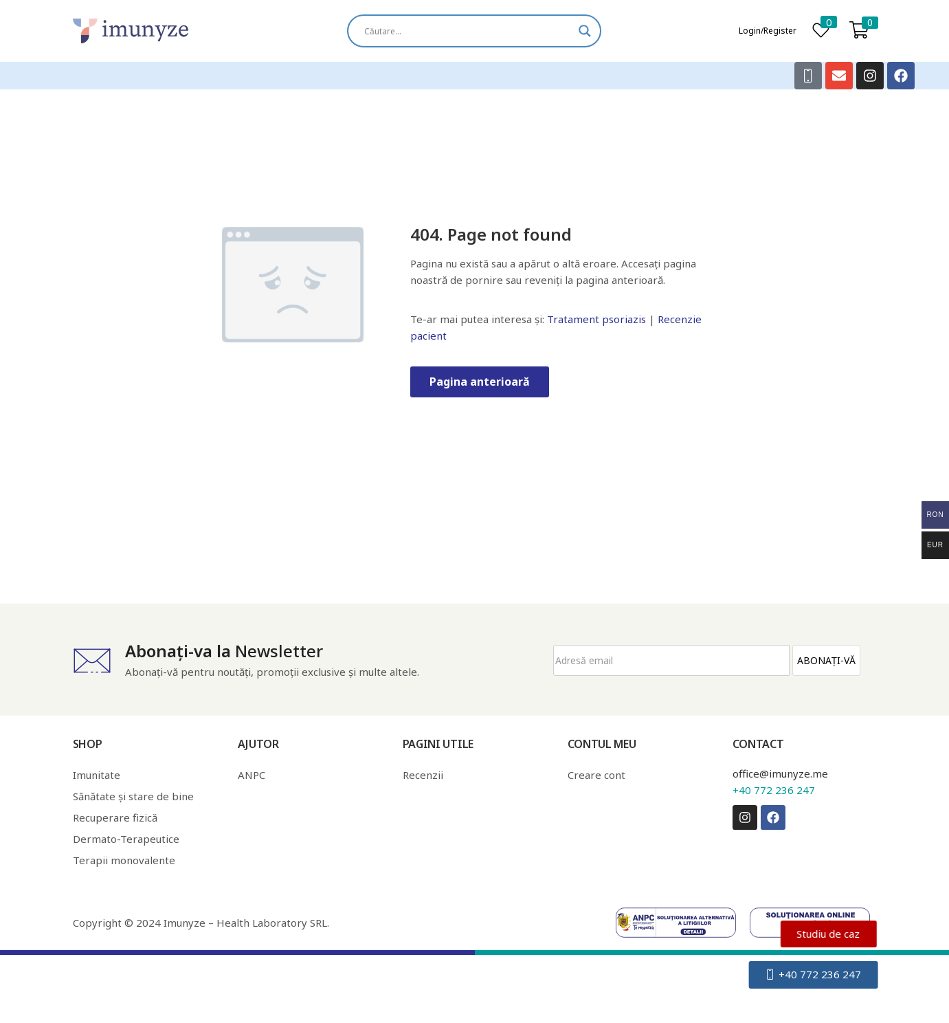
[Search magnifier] (584, 31)
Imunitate (96, 775)
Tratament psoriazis (596, 319)
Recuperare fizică (115, 817)
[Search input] (468, 31)
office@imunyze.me (780, 773)
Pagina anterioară (479, 381)
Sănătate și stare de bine (133, 796)
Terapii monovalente (124, 860)
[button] (859, 31)
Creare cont (596, 775)
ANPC (251, 775)
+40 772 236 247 (774, 790)
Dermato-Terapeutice (126, 839)
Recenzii (423, 775)
